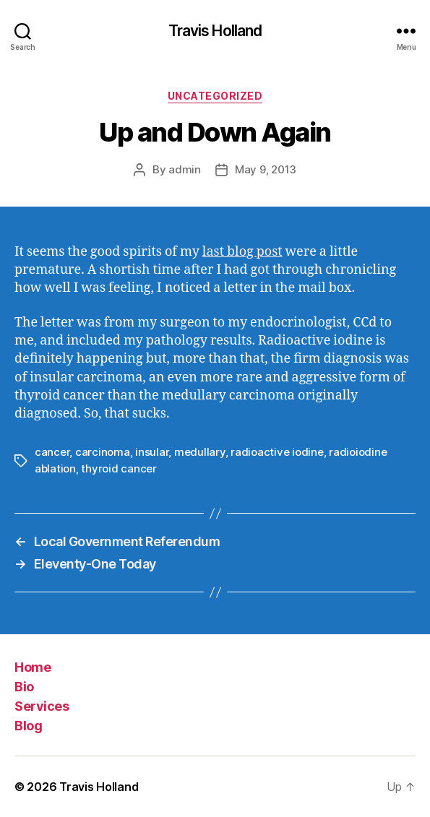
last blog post (242, 251)
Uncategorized (215, 96)
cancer (52, 452)
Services (41, 706)
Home (32, 667)
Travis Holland (215, 30)
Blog (28, 725)
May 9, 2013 (265, 169)
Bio (24, 686)
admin (184, 169)
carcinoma (102, 452)
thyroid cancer (118, 468)
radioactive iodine (277, 452)
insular (151, 452)
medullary (199, 452)
